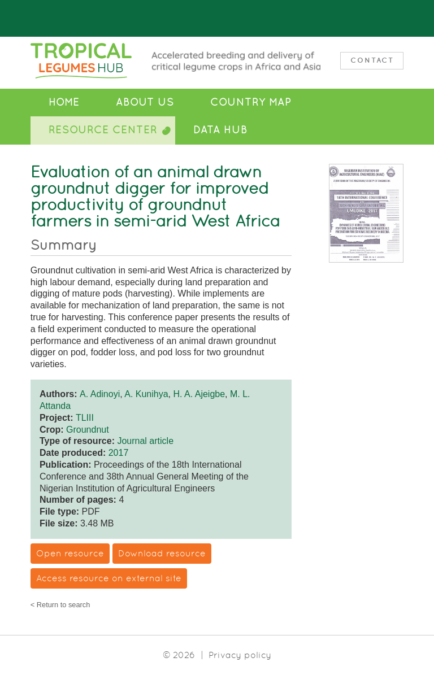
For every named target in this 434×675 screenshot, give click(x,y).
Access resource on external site (108, 578)
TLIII (85, 418)
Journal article (145, 441)
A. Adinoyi (100, 394)
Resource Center (103, 130)
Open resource (70, 553)
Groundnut (87, 429)
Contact (372, 60)
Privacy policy (240, 655)
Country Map (250, 102)
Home (64, 102)
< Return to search (60, 605)
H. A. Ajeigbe (199, 394)
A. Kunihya (146, 394)
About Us (145, 102)
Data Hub (220, 130)
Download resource (162, 553)
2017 (118, 453)
